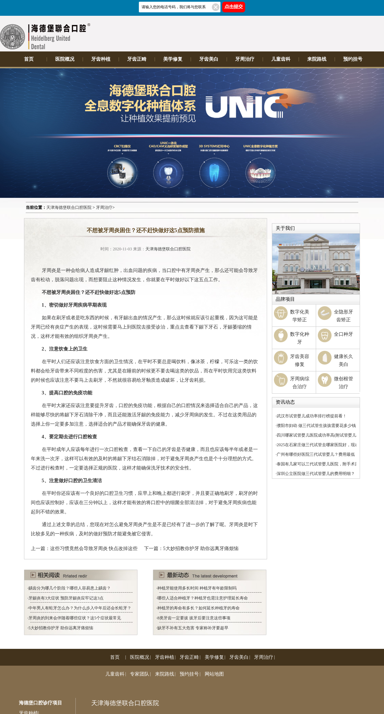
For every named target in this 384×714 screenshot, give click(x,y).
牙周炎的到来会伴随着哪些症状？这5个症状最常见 (74, 618)
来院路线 (316, 59)
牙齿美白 (208, 59)
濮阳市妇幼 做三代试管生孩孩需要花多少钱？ (318, 425)
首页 (29, 59)
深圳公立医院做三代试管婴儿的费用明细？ (316, 473)
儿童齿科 (280, 59)
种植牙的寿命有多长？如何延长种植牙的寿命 (198, 608)
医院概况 (64, 59)
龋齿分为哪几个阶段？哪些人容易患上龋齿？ (69, 588)
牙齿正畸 (136, 59)
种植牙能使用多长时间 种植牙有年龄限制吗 (197, 588)
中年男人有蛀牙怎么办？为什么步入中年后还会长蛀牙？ (79, 608)
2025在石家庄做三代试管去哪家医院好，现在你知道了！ (328, 444)
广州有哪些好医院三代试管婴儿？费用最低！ (318, 454)
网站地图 (214, 674)
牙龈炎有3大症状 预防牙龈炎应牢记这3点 (66, 598)
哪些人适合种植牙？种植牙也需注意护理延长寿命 (202, 598)
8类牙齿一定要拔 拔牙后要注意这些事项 (193, 618)
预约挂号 (352, 59)
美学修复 (172, 59)
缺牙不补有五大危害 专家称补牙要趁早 (192, 628)
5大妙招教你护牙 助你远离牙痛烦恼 (201, 548)
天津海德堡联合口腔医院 (69, 207)
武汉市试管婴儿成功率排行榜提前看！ (312, 416)
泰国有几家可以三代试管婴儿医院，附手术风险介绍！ (326, 464)
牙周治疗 (244, 59)
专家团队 (139, 674)
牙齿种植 (100, 59)
